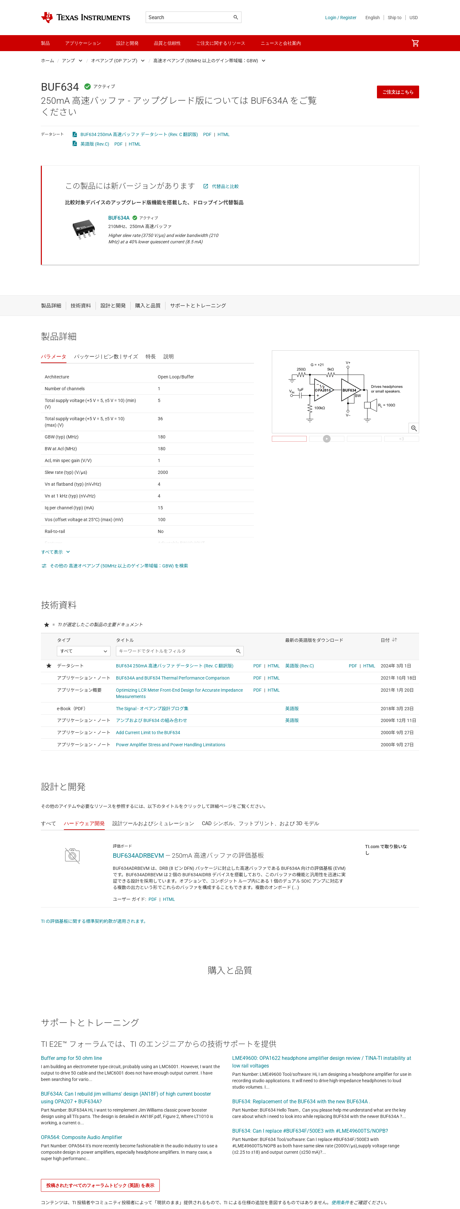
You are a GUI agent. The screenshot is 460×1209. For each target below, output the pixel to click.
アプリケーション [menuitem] (83, 43)
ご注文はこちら (398, 92)
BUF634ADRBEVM (138, 855)
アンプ (68, 60)
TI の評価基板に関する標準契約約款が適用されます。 (94, 921)
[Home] (85, 17)
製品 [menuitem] (45, 43)
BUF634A (119, 218)
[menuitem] (415, 43)
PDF (207, 134)
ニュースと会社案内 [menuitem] (281, 43)
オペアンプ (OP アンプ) (114, 60)
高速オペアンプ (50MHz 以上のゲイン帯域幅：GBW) (205, 60)
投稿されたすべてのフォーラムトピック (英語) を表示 (100, 1185)
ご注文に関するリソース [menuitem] (220, 43)
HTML (224, 134)
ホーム (47, 60)
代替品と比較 (225, 186)
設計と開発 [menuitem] (127, 43)
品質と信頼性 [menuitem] (167, 43)
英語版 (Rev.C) (94, 144)
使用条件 (340, 1202)
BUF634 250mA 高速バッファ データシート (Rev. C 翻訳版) (139, 134)
